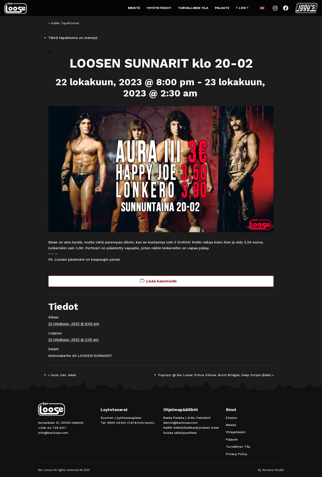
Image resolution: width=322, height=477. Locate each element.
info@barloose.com (53, 432)
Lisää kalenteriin (161, 281)
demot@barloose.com (180, 422)
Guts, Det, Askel (62, 375)
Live (242, 8)
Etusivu (231, 418)
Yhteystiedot (159, 8)
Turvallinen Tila (193, 8)
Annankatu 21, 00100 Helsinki (61, 422)
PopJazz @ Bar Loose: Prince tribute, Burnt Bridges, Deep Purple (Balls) (216, 375)
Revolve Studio (273, 470)
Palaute (222, 8)
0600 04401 (116, 422)
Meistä (134, 8)
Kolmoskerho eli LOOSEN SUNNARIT (80, 355)
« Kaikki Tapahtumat (63, 23)
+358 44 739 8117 (52, 428)
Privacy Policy (236, 454)
